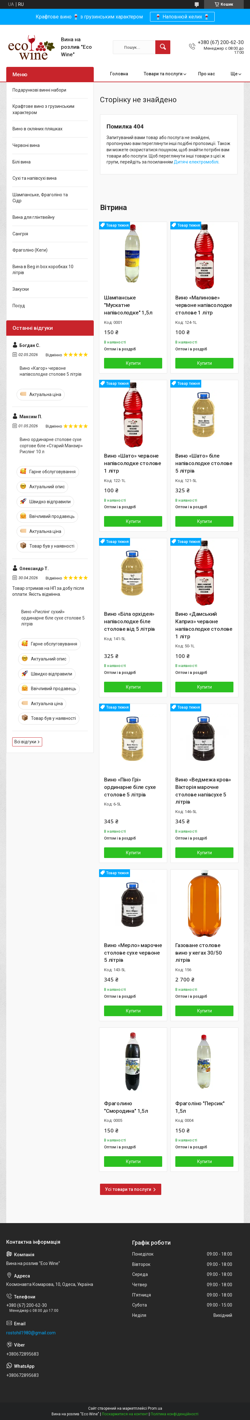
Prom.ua (155, 1408)
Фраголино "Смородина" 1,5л (126, 1107)
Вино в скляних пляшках (37, 128)
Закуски (20, 289)
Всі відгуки (25, 741)
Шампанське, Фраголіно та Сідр (40, 197)
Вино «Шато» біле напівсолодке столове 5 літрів (203, 463)
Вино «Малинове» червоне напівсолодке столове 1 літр (203, 305)
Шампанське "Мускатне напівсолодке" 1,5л (128, 305)
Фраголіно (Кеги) (30, 250)
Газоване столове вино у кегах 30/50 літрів (198, 952)
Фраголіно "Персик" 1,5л (199, 1107)
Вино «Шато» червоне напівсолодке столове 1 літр (132, 463)
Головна (119, 73)
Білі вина (21, 161)
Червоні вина (26, 145)
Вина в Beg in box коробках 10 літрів (42, 269)
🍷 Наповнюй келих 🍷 (182, 17)
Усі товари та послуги (128, 1189)
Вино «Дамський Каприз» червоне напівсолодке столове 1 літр (203, 625)
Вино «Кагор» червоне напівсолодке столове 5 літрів (51, 371)
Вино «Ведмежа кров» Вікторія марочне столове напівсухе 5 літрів (203, 790)
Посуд (18, 305)
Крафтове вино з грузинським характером (43, 109)
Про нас (206, 73)
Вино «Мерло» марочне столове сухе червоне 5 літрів (133, 952)
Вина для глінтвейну (33, 217)
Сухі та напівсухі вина (34, 178)
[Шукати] (162, 47)
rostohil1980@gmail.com (31, 1332)
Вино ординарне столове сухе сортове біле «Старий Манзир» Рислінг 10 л (51, 445)
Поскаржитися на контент (125, 1414)
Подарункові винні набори (39, 90)
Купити (133, 363)
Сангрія (20, 233)
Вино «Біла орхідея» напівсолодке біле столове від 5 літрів (129, 621)
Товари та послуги (163, 73)
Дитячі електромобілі (196, 161)
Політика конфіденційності (174, 1414)
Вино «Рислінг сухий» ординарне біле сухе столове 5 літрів (53, 617)
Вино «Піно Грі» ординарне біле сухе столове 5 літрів (130, 787)
